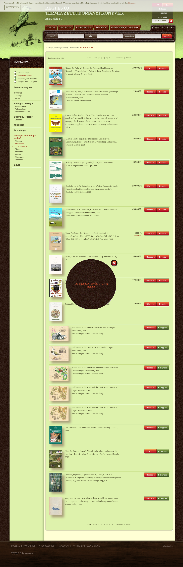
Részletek (150, 68)
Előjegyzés (162, 328)
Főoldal (15, 546)
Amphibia (19, 152)
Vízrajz (18, 98)
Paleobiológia (20, 109)
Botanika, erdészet (23, 117)
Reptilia (18, 154)
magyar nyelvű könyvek (27, 82)
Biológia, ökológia (23, 103)
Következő (119, 58)
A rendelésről (46, 546)
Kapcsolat (63, 546)
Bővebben (132, 3)
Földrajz (18, 92)
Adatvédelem (168, 546)
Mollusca (18, 141)
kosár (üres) (162, 17)
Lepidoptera (22, 146)
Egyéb (17, 165)
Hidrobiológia (20, 106)
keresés (166, 36)
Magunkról (29, 546)
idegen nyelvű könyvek (27, 79)
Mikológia (19, 125)
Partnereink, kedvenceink (86, 546)
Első (89, 58)
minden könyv (23, 73)
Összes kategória (23, 87)
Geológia (18, 96)
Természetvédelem (22, 112)
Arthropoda (19, 144)
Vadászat (19, 160)
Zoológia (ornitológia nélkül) (25, 136)
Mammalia (19, 157)
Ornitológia (20, 130)
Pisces (17, 149)
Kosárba (162, 68)
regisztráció (162, 13)
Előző (95, 58)
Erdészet (18, 120)
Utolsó (128, 58)
